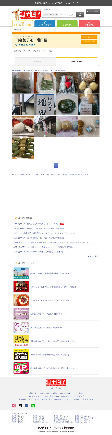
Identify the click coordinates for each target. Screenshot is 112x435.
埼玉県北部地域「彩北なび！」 (64, 422)
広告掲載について (26, 399)
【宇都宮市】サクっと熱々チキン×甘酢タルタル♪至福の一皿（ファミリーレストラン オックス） (52, 242)
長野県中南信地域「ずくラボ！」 (85, 418)
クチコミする (89, 41)
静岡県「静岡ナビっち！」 (62, 416)
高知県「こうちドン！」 (82, 422)
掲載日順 (28, 70)
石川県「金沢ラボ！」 (19, 422)
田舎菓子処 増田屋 (31, 40)
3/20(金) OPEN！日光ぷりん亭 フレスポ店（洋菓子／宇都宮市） (39, 228)
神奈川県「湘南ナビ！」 (61, 420)
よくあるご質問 (47, 396)
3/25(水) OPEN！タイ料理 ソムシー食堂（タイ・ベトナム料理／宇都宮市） (44, 247)
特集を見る (89, 24)
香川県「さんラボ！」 (40, 420)
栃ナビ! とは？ (56, 388)
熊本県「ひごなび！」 (40, 416)
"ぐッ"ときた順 (41, 70)
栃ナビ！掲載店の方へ (43, 399)
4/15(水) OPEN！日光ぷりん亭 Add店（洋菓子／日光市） (36, 224)
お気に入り (89, 37)
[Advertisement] (56, 195)
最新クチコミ (47, 9)
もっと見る (93, 256)
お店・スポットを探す (22, 24)
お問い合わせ (66, 396)
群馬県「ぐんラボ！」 (19, 420)
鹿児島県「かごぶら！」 (40, 422)
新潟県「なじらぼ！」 (40, 418)
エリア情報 (67, 24)
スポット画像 (35, 62)
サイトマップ (78, 396)
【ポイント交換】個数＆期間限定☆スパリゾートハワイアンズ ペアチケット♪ (44, 233)
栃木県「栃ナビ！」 (18, 416)
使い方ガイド (33, 396)
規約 (57, 396)
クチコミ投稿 (92, 11)
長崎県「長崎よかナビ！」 (83, 416)
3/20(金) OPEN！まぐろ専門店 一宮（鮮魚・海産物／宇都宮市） (39, 238)
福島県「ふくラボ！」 (19, 418)
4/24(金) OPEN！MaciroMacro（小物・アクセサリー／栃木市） (39, 252)
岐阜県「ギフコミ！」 (61, 418)
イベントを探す (45, 24)
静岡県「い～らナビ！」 (82, 420)
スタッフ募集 (88, 399)
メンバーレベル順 (58, 70)
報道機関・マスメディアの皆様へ (67, 399)
